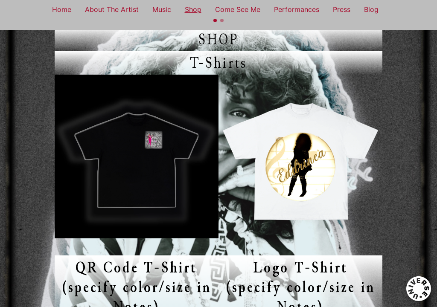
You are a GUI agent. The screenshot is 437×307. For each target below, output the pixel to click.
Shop (193, 9)
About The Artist (112, 9)
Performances (296, 9)
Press (341, 9)
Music (161, 9)
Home (61, 9)
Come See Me (237, 9)
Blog (371, 9)
